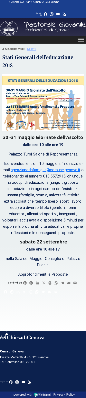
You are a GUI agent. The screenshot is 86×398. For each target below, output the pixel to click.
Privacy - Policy (64, 394)
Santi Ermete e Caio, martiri (42, 2)
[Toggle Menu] (81, 40)
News (31, 49)
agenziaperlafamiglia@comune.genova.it (45, 169)
